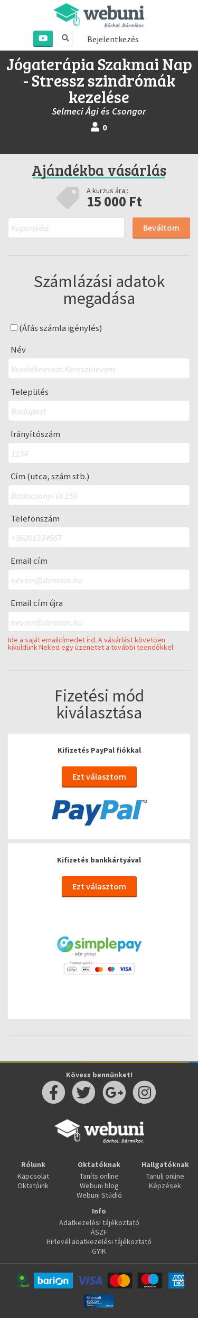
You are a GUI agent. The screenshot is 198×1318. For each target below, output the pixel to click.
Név (18, 349)
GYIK (99, 1251)
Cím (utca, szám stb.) (50, 476)
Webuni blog (99, 1185)
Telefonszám (35, 518)
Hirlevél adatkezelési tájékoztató (99, 1241)
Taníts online (99, 1176)
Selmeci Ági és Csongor (99, 111)
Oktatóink (33, 1185)
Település (30, 391)
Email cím (29, 560)
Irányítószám (35, 434)
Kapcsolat (33, 1176)
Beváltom (161, 227)
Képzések (165, 1185)
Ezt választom (99, 776)
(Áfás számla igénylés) (56, 328)
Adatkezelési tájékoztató (99, 1222)
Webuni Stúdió (99, 1195)
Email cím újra (37, 603)
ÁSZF (99, 1232)
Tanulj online (165, 1176)
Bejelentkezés (113, 39)
